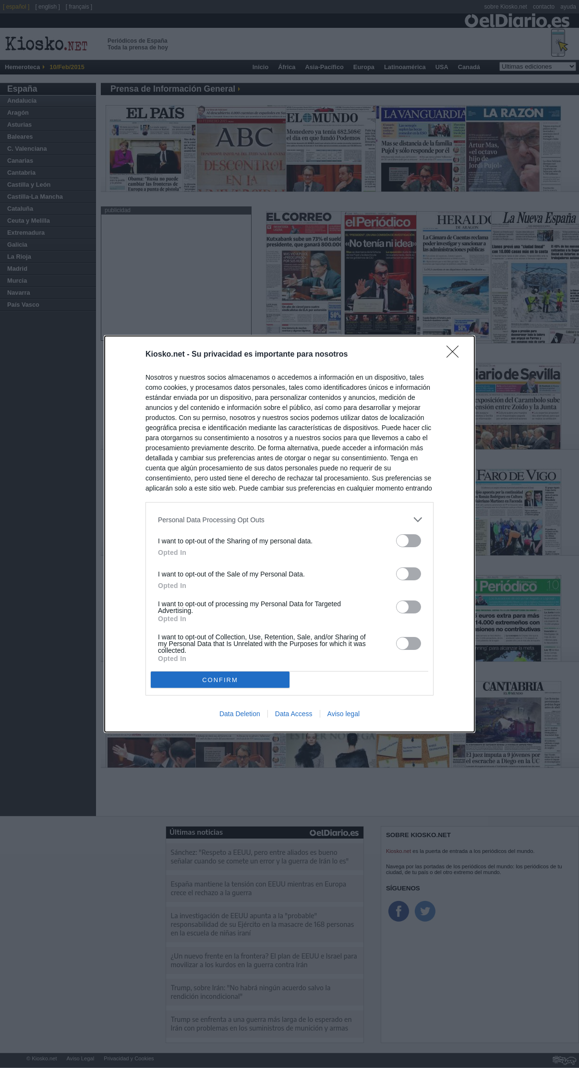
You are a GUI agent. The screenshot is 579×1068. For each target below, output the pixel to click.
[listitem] (289, 520)
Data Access (294, 714)
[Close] (455, 355)
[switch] (408, 540)
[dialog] (289, 534)
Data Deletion (239, 714)
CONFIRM (220, 680)
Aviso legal (343, 714)
